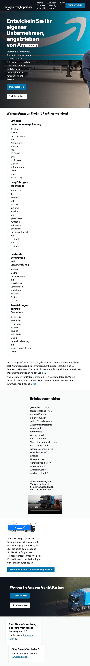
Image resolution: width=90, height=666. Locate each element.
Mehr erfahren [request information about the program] (16, 86)
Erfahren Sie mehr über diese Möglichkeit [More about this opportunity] (31, 569)
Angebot (51, 2)
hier (43, 372)
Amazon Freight (20, 656)
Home (40, 2)
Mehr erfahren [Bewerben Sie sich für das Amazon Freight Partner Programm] (75, 4)
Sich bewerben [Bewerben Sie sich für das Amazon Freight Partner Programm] (16, 96)
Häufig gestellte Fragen (46, 6)
